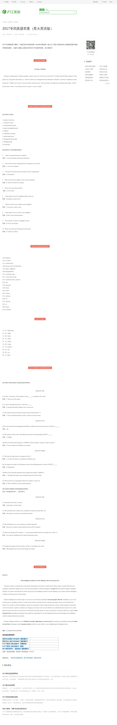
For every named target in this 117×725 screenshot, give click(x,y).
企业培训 (39, 2)
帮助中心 (31, 2)
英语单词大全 (103, 69)
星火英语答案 (28, 658)
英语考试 (10, 22)
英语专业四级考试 (17, 658)
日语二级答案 (103, 66)
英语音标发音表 (104, 80)
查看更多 (107, 83)
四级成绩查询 (89, 77)
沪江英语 (4, 22)
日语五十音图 (89, 69)
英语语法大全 (89, 80)
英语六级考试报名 (90, 66)
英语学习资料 (103, 74)
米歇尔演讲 (37, 658)
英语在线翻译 (89, 74)
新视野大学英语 (104, 77)
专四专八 (16, 22)
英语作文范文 (103, 72)
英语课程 (87, 72)
